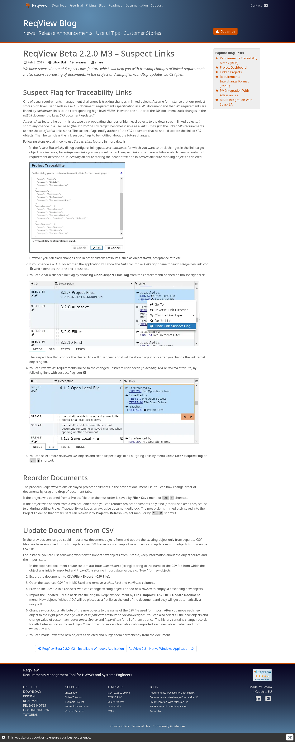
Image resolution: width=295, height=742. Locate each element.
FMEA (111, 711)
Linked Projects (231, 72)
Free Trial (76, 5)
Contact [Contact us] (259, 5)
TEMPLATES (116, 687)
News (29, 33)
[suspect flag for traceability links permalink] (21, 92)
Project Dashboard (233, 67)
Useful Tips (108, 33)
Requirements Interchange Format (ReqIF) (234, 81)
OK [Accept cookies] (290, 737)
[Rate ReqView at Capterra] (260, 675)
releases (81, 62)
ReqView (36, 5)
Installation (72, 692)
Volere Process (116, 702)
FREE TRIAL (31, 687)
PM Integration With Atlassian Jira (169, 702)
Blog (102, 5)
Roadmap (115, 5)
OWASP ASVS (115, 697)
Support (156, 5)
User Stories (115, 706)
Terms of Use (140, 726)
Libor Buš (59, 62)
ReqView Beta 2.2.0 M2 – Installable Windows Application (81, 648)
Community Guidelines (169, 726)
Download (59, 5)
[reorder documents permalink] (21, 477)
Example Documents (77, 706)
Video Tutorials (74, 697)
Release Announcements (65, 33)
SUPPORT (72, 687)
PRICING (29, 696)
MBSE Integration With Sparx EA (168, 706)
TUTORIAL (30, 715)
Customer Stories (142, 33)
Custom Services (74, 711)
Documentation (136, 5)
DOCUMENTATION (36, 710)
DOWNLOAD (32, 692)
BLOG (154, 687)
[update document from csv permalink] (21, 530)
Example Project (74, 702)
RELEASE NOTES (34, 705)
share (99, 62)
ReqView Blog (50, 23)
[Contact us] (267, 700)
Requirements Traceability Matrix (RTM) (172, 692)
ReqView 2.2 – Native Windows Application (161, 648)
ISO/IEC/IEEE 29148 (119, 692)
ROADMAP (30, 701)
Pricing (91, 5)
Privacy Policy (119, 726)
